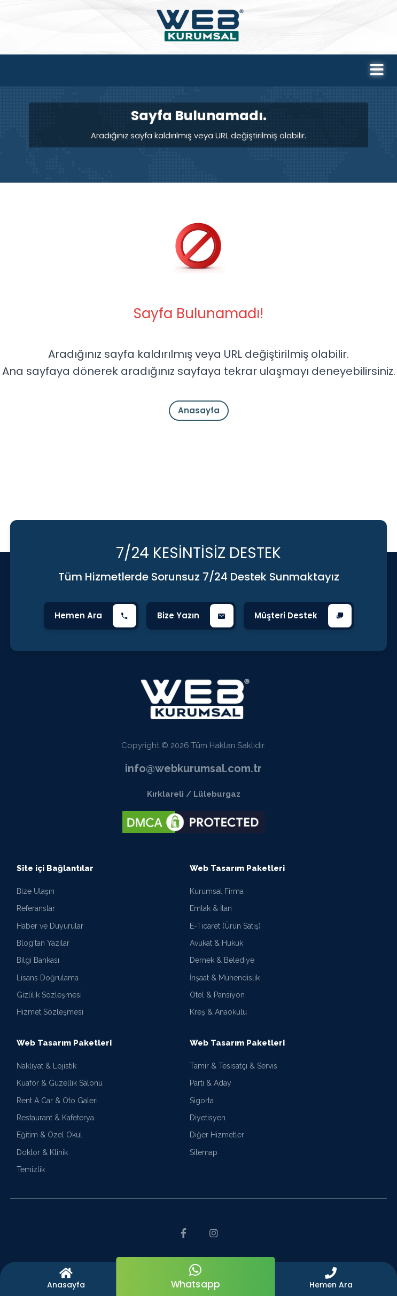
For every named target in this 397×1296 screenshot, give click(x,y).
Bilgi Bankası (38, 960)
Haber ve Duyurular (50, 926)
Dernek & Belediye (222, 960)
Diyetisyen (207, 1117)
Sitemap (203, 1152)
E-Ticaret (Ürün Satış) (225, 926)
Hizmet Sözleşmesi (50, 1012)
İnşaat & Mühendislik (225, 977)
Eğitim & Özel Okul (49, 1135)
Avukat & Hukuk (216, 943)
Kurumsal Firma (217, 891)
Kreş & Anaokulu (218, 1012)
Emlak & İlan (211, 909)
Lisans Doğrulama (48, 977)
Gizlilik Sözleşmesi (49, 995)
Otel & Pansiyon (217, 995)
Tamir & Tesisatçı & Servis (233, 1066)
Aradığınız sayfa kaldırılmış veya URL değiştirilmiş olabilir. (198, 135)
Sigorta (202, 1100)
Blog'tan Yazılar (43, 943)
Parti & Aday (210, 1083)
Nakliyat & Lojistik (46, 1066)
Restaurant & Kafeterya (55, 1117)
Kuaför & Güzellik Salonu (60, 1083)
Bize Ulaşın (36, 891)
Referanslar (36, 909)
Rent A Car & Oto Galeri (57, 1100)
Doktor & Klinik (42, 1152)
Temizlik (31, 1170)
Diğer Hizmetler (217, 1135)
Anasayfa (199, 410)
